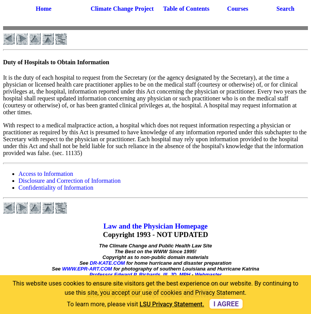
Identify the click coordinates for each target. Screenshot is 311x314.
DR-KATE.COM (107, 263)
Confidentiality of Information (55, 187)
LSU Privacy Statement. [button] (172, 304)
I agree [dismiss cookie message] (226, 304)
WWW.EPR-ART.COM (87, 269)
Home (44, 8)
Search (285, 8)
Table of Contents (186, 8)
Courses (237, 8)
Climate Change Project (122, 8)
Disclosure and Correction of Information (69, 180)
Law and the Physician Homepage (155, 226)
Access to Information (45, 173)
